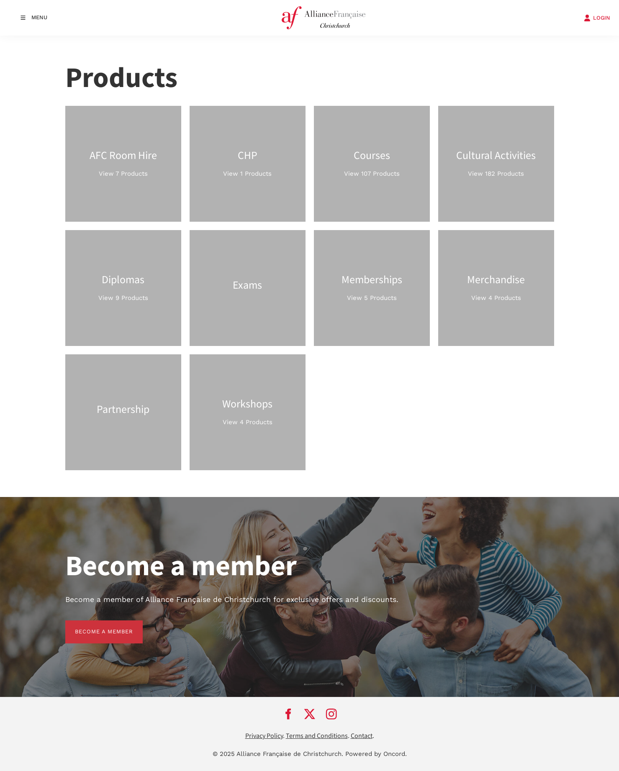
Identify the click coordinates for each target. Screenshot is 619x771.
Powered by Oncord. (376, 754)
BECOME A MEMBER (94, 625)
